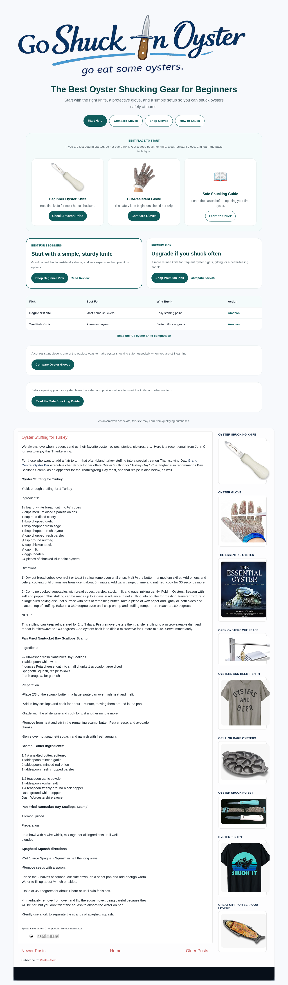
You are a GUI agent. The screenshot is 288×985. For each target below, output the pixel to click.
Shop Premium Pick (169, 278)
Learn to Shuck (220, 216)
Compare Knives (126, 120)
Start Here (95, 120)
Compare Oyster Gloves (53, 364)
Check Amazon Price (67, 216)
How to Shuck (190, 120)
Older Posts (197, 950)
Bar (46, 465)
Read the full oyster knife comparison (144, 335)
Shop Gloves (159, 120)
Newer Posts (33, 950)
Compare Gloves (143, 216)
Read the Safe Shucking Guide (58, 401)
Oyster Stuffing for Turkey (45, 437)
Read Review (80, 278)
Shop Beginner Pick (49, 278)
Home (115, 950)
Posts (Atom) (49, 960)
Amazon (234, 313)
